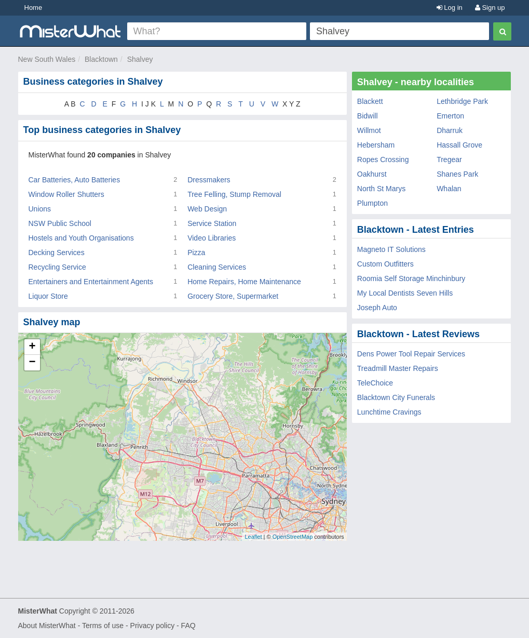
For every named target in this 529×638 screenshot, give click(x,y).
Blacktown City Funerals (396, 397)
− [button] (32, 362)
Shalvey (140, 59)
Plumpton (372, 203)
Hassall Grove (459, 145)
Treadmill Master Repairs (397, 368)
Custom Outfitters (385, 264)
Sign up (490, 7)
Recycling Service (57, 267)
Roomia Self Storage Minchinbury (411, 278)
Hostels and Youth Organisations (81, 238)
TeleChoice (375, 383)
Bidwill (367, 116)
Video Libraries (211, 238)
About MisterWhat (47, 625)
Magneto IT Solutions (391, 249)
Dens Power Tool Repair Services (411, 354)
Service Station (211, 223)
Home (33, 7)
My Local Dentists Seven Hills (405, 293)
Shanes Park (457, 174)
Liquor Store (48, 296)
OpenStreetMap (293, 537)
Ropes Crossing (383, 159)
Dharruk (450, 130)
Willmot (369, 130)
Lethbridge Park (462, 101)
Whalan (449, 188)
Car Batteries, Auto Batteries (74, 180)
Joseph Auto (377, 307)
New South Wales (47, 59)
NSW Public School (60, 223)
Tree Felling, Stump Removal (234, 194)
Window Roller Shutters (66, 194)
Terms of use (103, 625)
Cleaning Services (216, 267)
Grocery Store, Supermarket (232, 296)
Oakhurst (372, 174)
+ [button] (32, 347)
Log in (450, 7)
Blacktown (101, 59)
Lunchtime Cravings (389, 412)
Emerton (450, 116)
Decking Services (57, 252)
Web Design (207, 209)
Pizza (196, 252)
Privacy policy (152, 625)
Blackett (370, 101)
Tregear (449, 159)
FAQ (188, 625)
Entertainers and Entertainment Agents (91, 281)
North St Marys (381, 188)
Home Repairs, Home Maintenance (244, 281)
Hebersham (376, 145)
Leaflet (253, 537)
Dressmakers (208, 180)
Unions (40, 209)
